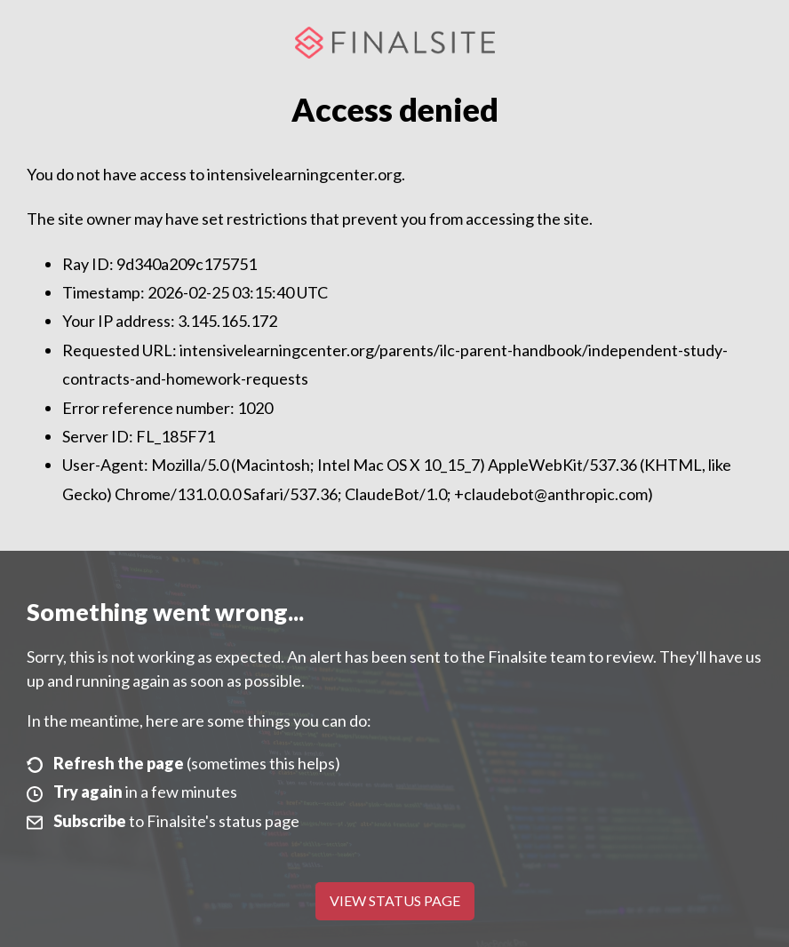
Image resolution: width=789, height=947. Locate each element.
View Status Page (395, 900)
